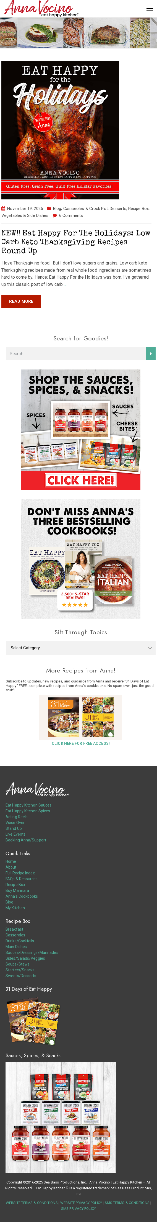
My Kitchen (15, 908)
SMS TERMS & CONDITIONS (127, 1203)
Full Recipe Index (20, 873)
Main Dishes (16, 946)
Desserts (118, 208)
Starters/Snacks (20, 970)
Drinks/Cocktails (20, 941)
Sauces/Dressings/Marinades (32, 952)
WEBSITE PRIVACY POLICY (81, 1203)
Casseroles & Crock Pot (85, 208)
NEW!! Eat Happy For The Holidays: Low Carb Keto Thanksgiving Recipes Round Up (76, 242)
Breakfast (14, 929)
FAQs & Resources (22, 879)
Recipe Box (138, 208)
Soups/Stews (18, 964)
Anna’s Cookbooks (22, 896)
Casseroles (15, 935)
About (11, 867)
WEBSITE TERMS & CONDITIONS (32, 1203)
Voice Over (15, 822)
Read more (21, 301)
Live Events (15, 834)
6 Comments (71, 215)
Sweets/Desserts (21, 976)
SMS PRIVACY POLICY (78, 1208)
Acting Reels (17, 817)
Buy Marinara (17, 890)
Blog (57, 208)
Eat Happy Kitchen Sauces (28, 805)
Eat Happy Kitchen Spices (28, 811)
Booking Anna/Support (26, 840)
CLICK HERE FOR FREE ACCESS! (81, 743)
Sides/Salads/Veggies (25, 958)
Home (11, 861)
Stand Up (14, 828)
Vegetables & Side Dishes (24, 215)
